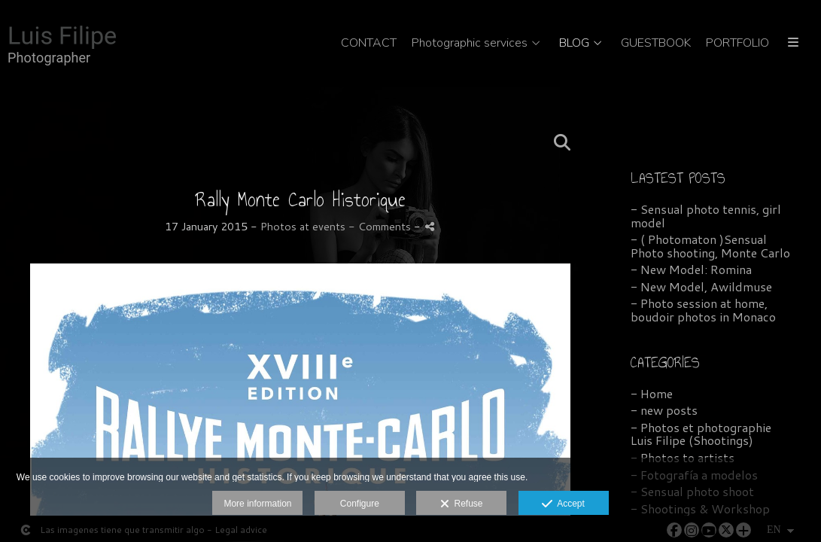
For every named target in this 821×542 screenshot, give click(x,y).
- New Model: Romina (691, 269)
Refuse (461, 504)
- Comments (381, 226)
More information (257, 503)
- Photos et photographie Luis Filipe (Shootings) (701, 434)
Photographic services (470, 43)
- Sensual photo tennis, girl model (706, 215)
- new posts (664, 410)
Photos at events (302, 226)
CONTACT (369, 43)
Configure (359, 503)
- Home (652, 393)
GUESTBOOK (656, 43)
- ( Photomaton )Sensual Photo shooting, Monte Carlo (710, 245)
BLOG (574, 43)
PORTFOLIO (737, 43)
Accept (563, 504)
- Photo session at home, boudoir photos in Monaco (703, 309)
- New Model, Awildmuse (701, 286)
